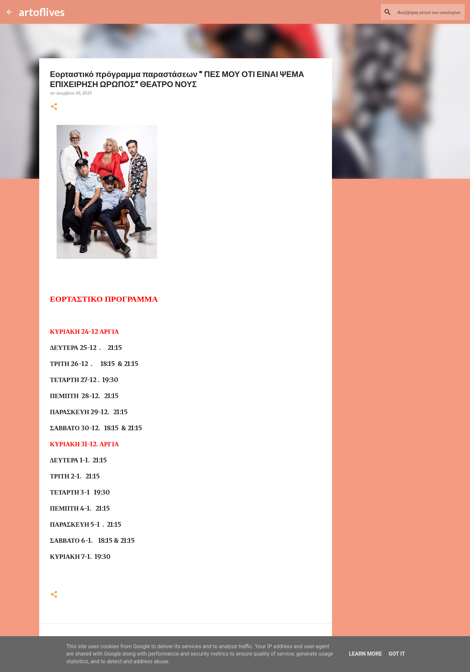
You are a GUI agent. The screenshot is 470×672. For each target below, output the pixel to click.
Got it (397, 654)
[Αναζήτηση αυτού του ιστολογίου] (429, 12)
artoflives (42, 11)
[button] (54, 106)
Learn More (365, 654)
